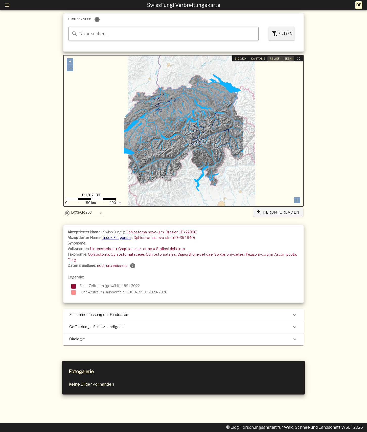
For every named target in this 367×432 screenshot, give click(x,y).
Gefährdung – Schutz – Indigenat (183, 327)
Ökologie (183, 339)
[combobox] (163, 34)
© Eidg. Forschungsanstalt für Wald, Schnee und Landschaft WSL (288, 427)
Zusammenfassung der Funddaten (183, 315)
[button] (84, 212)
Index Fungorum (116, 237)
